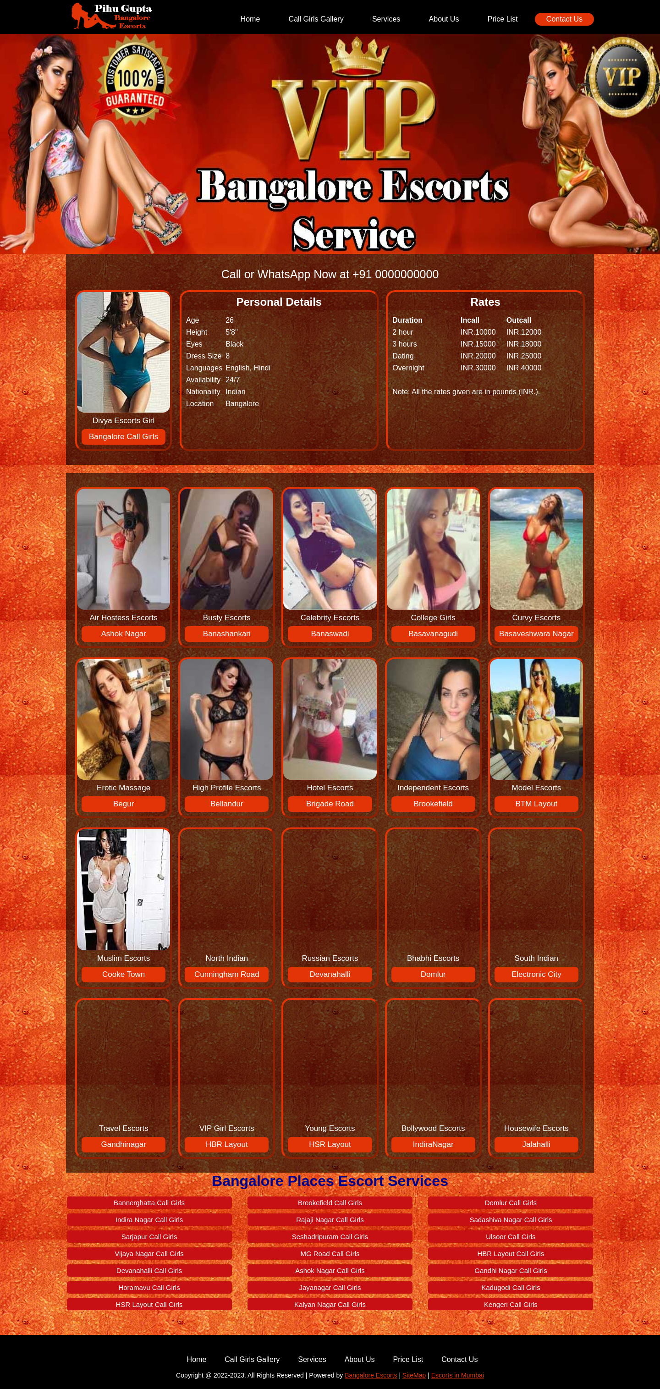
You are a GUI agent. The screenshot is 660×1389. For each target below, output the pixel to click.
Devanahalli (330, 974)
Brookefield (433, 803)
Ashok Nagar (123, 633)
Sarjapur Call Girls (149, 1236)
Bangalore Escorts (371, 1375)
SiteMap (414, 1375)
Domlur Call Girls (511, 1203)
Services (386, 19)
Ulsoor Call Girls (510, 1236)
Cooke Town (123, 974)
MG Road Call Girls (329, 1253)
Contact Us (564, 19)
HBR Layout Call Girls (511, 1253)
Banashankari (227, 633)
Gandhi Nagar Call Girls (510, 1270)
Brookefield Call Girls (330, 1203)
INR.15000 (478, 344)
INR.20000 (478, 356)
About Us (444, 19)
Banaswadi (330, 633)
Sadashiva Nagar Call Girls (510, 1220)
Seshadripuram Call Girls (330, 1236)
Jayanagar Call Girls (330, 1287)
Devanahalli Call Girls (149, 1270)
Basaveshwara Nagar (536, 633)
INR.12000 (524, 332)
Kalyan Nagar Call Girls (330, 1304)
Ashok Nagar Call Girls (330, 1270)
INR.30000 (478, 368)
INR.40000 (524, 368)
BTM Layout (536, 803)
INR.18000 (524, 344)
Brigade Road (330, 803)
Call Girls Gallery (316, 19)
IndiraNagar (433, 1144)
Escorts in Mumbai (457, 1375)
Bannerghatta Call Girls (149, 1203)
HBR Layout (227, 1144)
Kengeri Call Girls (511, 1304)
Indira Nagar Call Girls (149, 1220)
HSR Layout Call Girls (149, 1304)
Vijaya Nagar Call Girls (149, 1253)
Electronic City (536, 974)
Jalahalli (536, 1144)
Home (250, 19)
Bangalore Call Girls (123, 436)
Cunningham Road (226, 974)
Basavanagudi (433, 633)
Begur (123, 803)
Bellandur (226, 803)
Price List (503, 19)
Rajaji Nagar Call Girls (330, 1220)
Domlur (433, 974)
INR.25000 (524, 356)
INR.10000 (478, 332)
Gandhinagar (123, 1144)
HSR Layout (330, 1144)
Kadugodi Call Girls (510, 1287)
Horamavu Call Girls (149, 1287)
